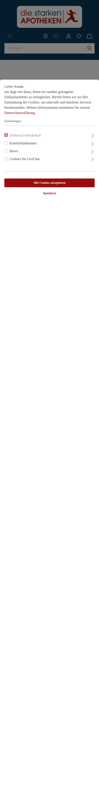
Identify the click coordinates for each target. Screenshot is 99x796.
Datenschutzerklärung (19, 113)
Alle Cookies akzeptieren (49, 182)
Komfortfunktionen (23, 143)
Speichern (49, 193)
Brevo (14, 151)
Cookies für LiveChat (25, 159)
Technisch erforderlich (25, 135)
